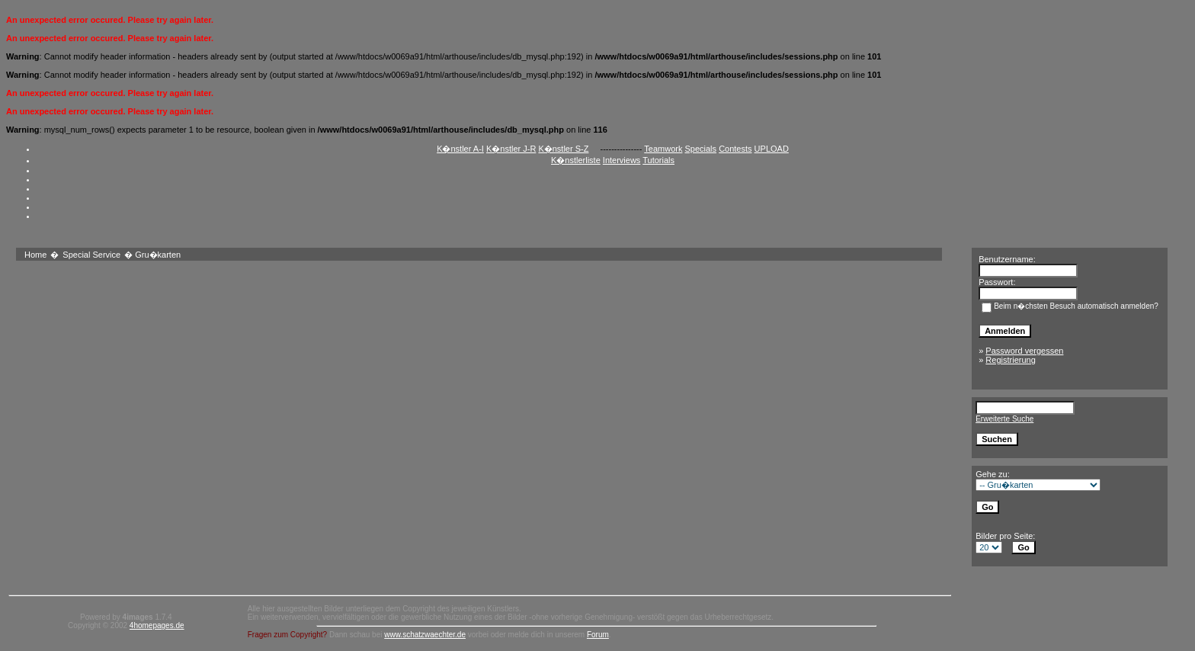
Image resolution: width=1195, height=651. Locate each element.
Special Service (91, 254)
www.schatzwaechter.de (425, 634)
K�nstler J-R (511, 148)
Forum (598, 634)
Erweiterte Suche (1004, 419)
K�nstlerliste (576, 160)
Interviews (622, 160)
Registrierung (1010, 359)
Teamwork (663, 148)
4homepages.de (157, 625)
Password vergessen (1024, 350)
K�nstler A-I (460, 148)
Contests (735, 148)
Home (35, 254)
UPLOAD (771, 148)
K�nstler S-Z (563, 148)
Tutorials (658, 160)
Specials (700, 148)
